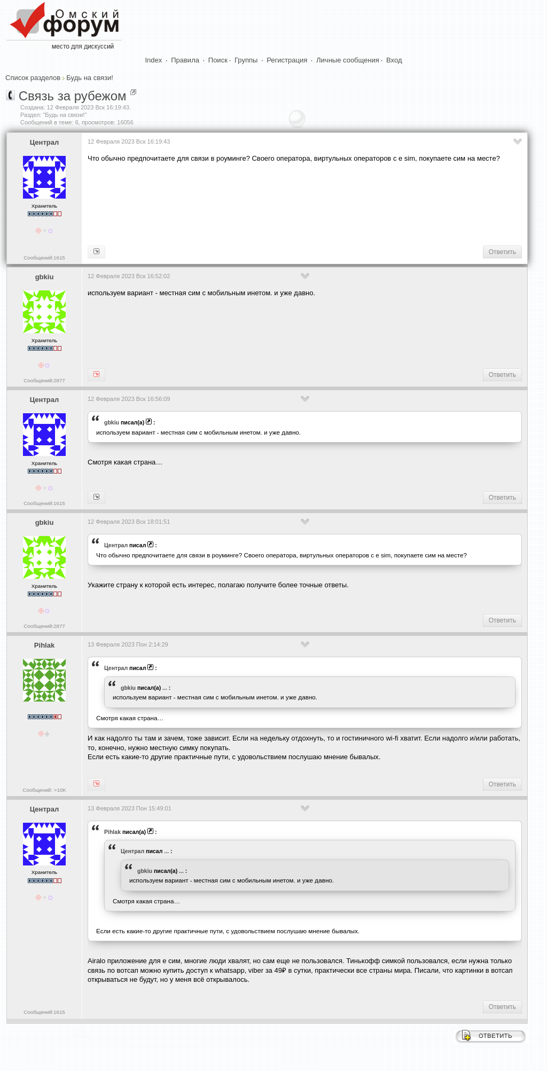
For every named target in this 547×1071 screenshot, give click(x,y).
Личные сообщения (347, 60)
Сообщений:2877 (44, 380)
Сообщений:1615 (44, 258)
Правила (185, 60)
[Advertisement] (282, 203)
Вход (394, 60)
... (164, 687)
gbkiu (44, 277)
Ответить (502, 252)
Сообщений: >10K (44, 790)
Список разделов (32, 78)
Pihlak (44, 645)
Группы (246, 60)
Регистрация (287, 60)
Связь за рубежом (73, 96)
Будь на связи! (89, 78)
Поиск (218, 60)
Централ (44, 142)
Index (153, 60)
